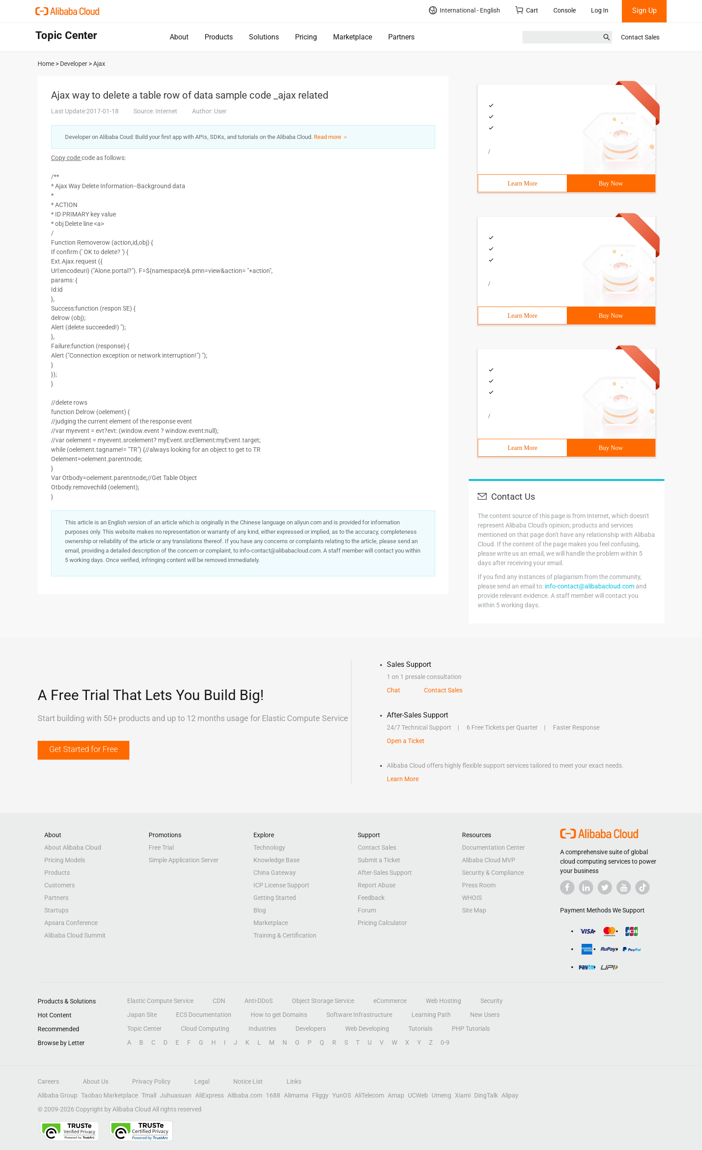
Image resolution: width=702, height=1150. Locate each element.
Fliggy (320, 1095)
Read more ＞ (331, 137)
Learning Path (431, 1014)
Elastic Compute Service (160, 1000)
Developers (310, 1028)
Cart (526, 10)
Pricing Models (64, 860)
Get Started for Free (83, 749)
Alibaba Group (57, 1095)
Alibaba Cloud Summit (75, 935)
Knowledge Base (276, 860)
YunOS (341, 1095)
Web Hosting (443, 1000)
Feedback (371, 897)
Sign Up (644, 10)
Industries (262, 1028)
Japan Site (142, 1014)
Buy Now (611, 183)
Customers (59, 885)
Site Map (474, 910)
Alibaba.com (244, 1095)
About (179, 37)
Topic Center (144, 1028)
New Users (485, 1014)
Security (491, 1000)
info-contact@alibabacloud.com (589, 586)
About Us (95, 1081)
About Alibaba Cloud (72, 847)
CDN (219, 1000)
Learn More (522, 183)
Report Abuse (376, 885)
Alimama (296, 1095)
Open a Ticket (405, 740)
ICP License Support (281, 885)
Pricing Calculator (382, 922)
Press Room (479, 885)
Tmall (148, 1095)
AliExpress (209, 1095)
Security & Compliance (493, 872)
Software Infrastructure (359, 1014)
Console (564, 10)
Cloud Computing (205, 1028)
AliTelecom (369, 1095)
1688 (273, 1095)
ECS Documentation (203, 1014)
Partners (401, 37)
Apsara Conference (71, 922)
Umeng (441, 1095)
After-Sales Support (385, 872)
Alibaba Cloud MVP (488, 860)
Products (219, 37)
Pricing (306, 37)
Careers (48, 1081)
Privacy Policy (151, 1081)
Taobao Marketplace (109, 1095)
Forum (367, 910)
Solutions (264, 37)
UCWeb (418, 1095)
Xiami (463, 1095)
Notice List (248, 1081)
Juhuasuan (176, 1095)
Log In (599, 10)
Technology (269, 847)
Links (294, 1081)
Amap (396, 1095)
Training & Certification (285, 935)
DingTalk (486, 1095)
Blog (259, 910)
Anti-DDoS (258, 1000)
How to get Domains (279, 1014)
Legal (202, 1081)
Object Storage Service (323, 1000)
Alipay (509, 1095)
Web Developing (367, 1028)
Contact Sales (640, 37)
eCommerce (390, 1000)
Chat (393, 690)
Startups (56, 910)
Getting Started (274, 897)
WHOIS (472, 897)
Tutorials (420, 1028)
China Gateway (274, 872)
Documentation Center (493, 847)
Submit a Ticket (379, 860)
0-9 (445, 1042)
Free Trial (161, 847)
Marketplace (352, 37)
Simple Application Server (183, 860)
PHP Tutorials (471, 1028)
